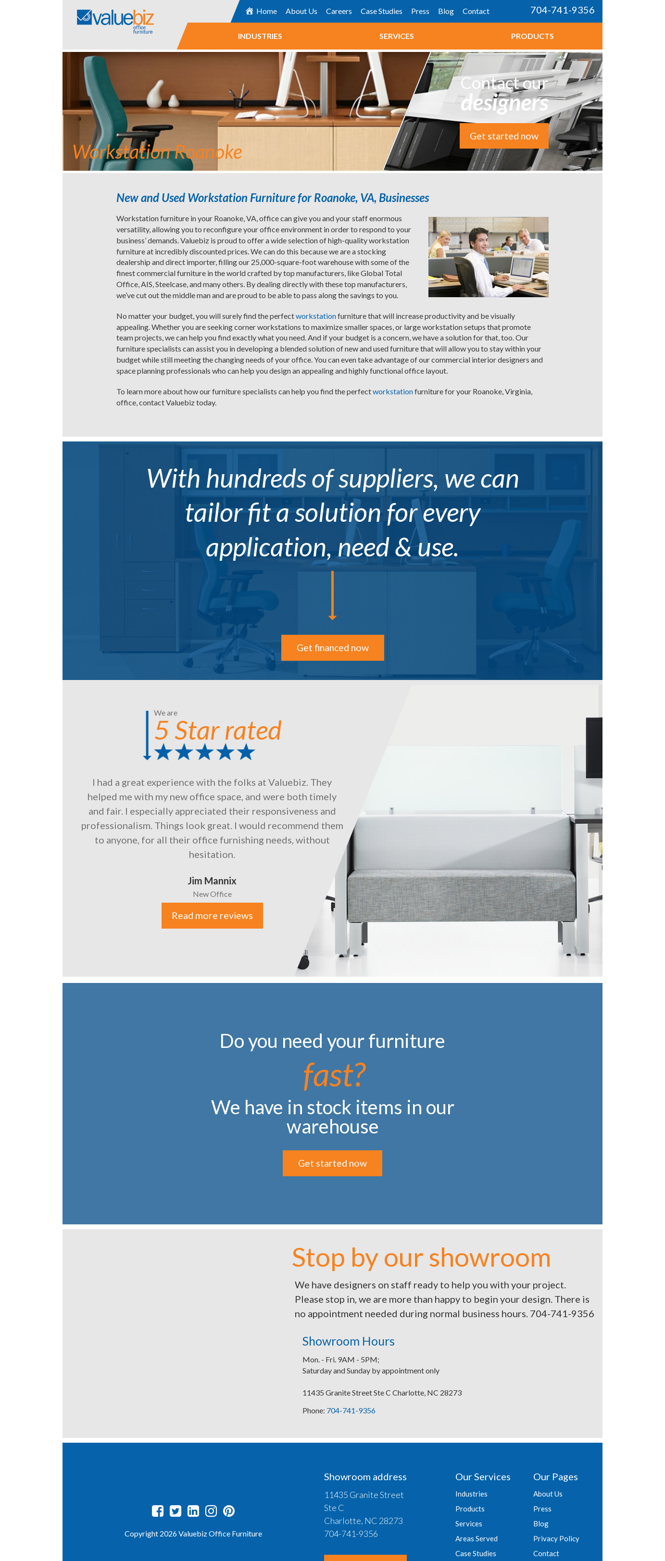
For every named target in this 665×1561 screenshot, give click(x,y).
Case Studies (381, 10)
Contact (476, 10)
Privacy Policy (556, 1539)
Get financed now (332, 648)
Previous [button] (55, 829)
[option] (332, 828)
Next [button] (610, 829)
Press (420, 10)
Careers (339, 10)
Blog (446, 10)
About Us (301, 10)
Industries (260, 35)
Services (396, 35)
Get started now (504, 136)
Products (532, 35)
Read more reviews (212, 915)
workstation (317, 315)
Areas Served (476, 1539)
